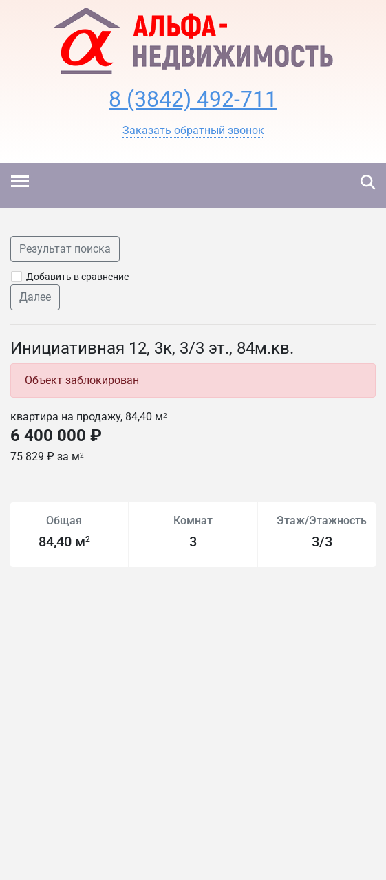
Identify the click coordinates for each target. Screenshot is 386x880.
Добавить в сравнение (77, 276)
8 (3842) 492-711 (193, 99)
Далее (35, 296)
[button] (193, 131)
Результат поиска (65, 248)
